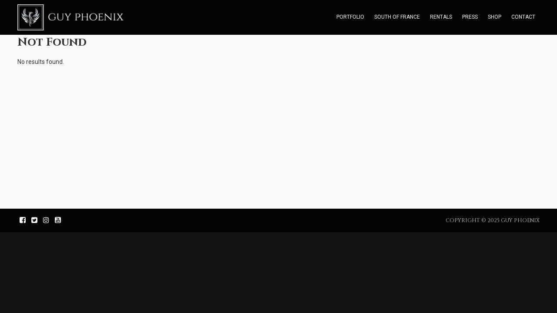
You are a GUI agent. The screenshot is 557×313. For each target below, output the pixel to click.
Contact (523, 17)
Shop (494, 17)
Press (470, 17)
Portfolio (350, 17)
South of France (397, 17)
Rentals (441, 17)
